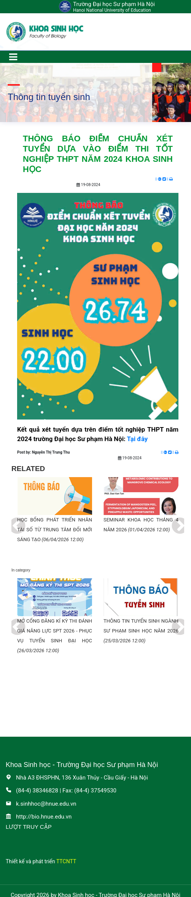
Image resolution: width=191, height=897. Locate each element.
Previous (11, 520)
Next (174, 520)
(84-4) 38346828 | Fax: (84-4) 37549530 (61, 790)
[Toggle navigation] (13, 57)
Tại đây (137, 439)
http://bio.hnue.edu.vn (39, 816)
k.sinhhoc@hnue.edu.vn (41, 803)
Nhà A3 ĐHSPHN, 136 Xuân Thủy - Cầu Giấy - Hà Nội (77, 777)
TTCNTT (66, 861)
